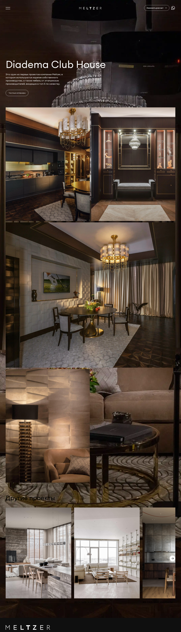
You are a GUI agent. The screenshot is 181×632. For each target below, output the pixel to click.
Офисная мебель (15, 619)
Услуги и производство (19, 607)
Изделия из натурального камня (24, 625)
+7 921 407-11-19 (166, 610)
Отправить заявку (159, 588)
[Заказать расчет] (156, 8)
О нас (9, 601)
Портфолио (12, 613)
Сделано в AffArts (165, 619)
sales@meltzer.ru (166, 601)
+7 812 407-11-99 (166, 606)
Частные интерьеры (17, 93)
